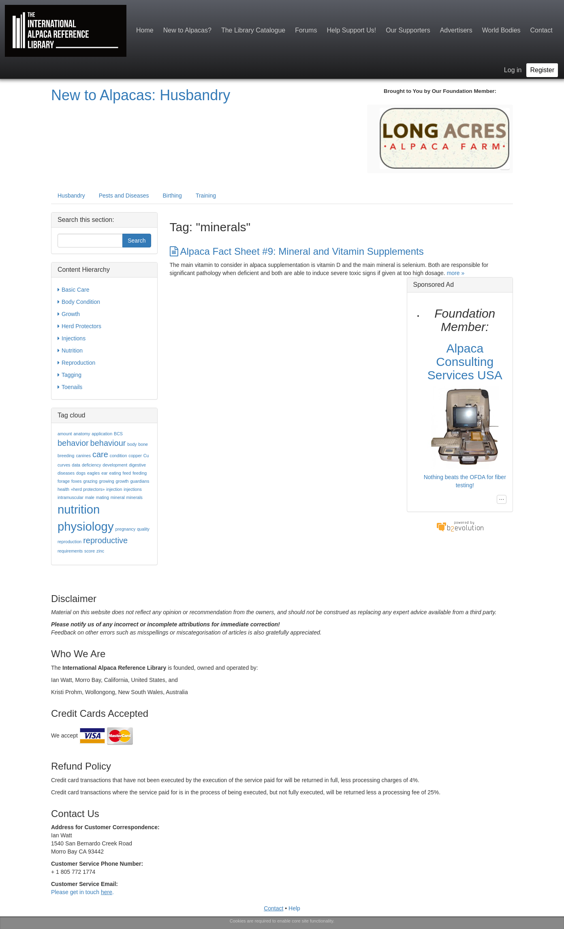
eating (115, 473)
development (115, 464)
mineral (118, 497)
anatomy (81, 433)
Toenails (70, 387)
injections (132, 489)
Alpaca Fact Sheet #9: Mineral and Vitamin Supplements (297, 251)
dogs (80, 473)
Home (145, 30)
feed (126, 473)
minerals (134, 497)
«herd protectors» (88, 489)
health (63, 489)
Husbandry (71, 195)
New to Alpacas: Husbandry (140, 95)
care (100, 454)
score (89, 550)
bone (143, 444)
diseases (66, 473)
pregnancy (125, 529)
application (102, 433)
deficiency (91, 464)
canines (83, 455)
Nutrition (70, 350)
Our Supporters (408, 30)
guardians (139, 481)
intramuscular (70, 497)
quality (143, 529)
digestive (137, 464)
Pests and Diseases (124, 195)
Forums (306, 30)
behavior (73, 443)
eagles (93, 473)
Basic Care (73, 290)
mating (102, 497)
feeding (139, 473)
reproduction (69, 541)
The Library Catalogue (253, 30)
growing (106, 481)
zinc (100, 550)
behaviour (108, 443)
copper (135, 455)
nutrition (79, 509)
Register (542, 70)
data (76, 464)
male (89, 497)
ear (104, 473)
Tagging (69, 375)
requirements (70, 550)
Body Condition (79, 302)
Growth (69, 314)
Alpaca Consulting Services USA (464, 362)
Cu (146, 455)
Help (294, 908)
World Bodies (501, 30)
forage (64, 481)
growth (122, 481)
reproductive (105, 540)
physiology (86, 526)
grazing (90, 481)
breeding (66, 455)
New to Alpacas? (187, 30)
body (132, 444)
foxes (76, 481)
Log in (513, 70)
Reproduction (76, 363)
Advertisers (456, 30)
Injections (71, 338)
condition (118, 455)
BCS (118, 433)
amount (65, 433)
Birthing (172, 195)
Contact (541, 30)
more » (456, 273)
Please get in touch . (82, 892)
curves (64, 464)
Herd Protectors (79, 326)
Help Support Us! (351, 30)
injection (114, 489)
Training (206, 195)
